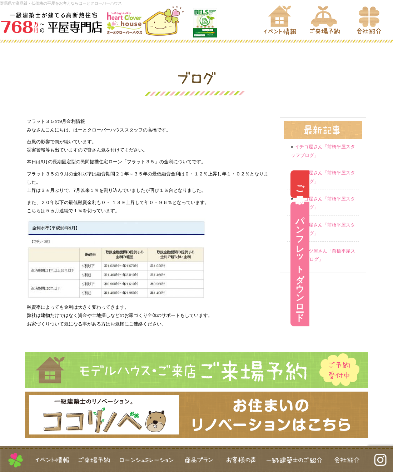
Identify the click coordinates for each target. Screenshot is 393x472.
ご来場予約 (383, 184)
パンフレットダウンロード (383, 264)
